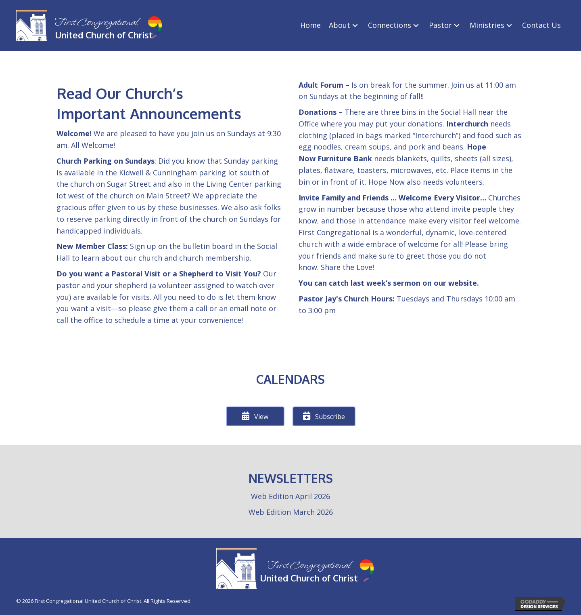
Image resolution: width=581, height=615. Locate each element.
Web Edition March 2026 (291, 512)
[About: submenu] (355, 25)
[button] (255, 416)
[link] (310, 25)
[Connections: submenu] (416, 25)
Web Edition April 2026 (290, 496)
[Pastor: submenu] (457, 25)
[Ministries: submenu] (509, 25)
